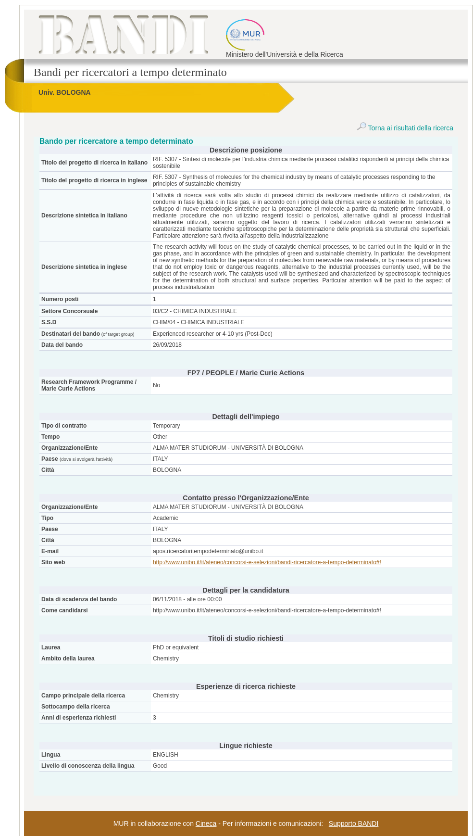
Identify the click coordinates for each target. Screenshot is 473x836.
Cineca (206, 823)
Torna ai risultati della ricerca (405, 128)
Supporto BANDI (354, 823)
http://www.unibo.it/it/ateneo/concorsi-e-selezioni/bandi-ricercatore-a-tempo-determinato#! (267, 562)
